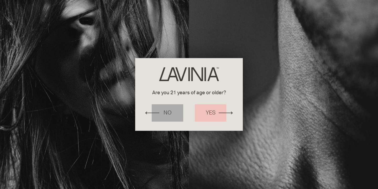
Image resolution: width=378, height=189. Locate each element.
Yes (211, 113)
